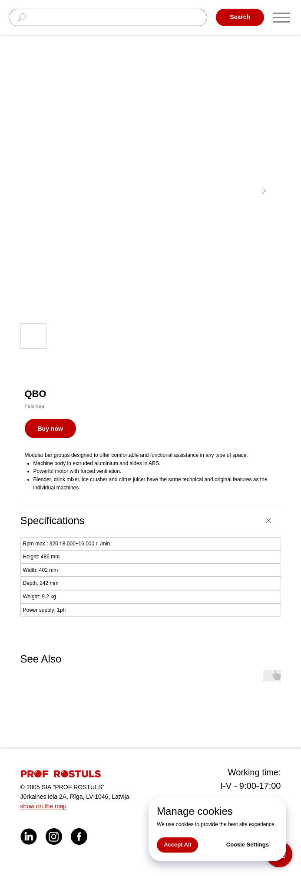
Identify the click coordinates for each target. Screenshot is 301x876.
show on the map (43, 806)
